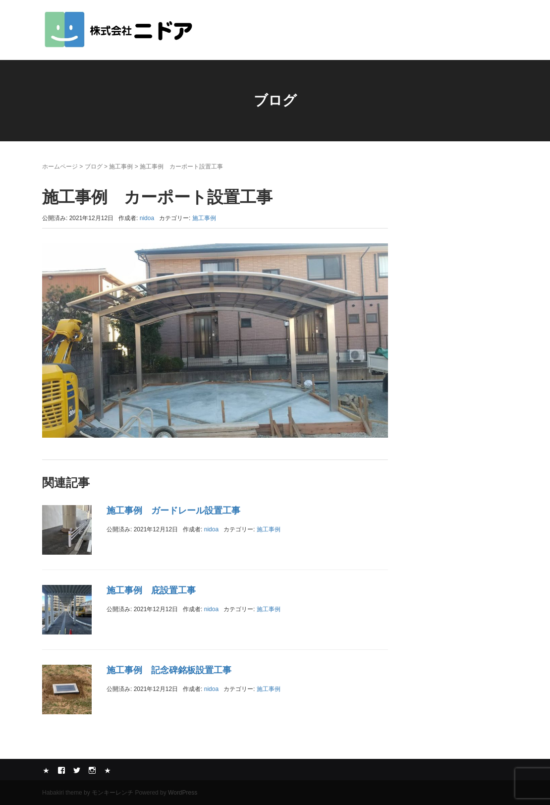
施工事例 (121, 166)
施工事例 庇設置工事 (151, 590)
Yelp (46, 770)
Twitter (77, 770)
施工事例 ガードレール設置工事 (173, 511)
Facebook (61, 770)
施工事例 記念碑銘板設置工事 (169, 670)
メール (107, 770)
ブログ (94, 166)
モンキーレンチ (112, 792)
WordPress (182, 792)
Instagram (92, 770)
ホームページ (60, 166)
